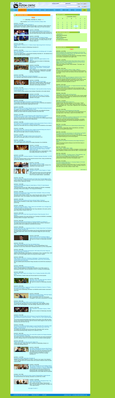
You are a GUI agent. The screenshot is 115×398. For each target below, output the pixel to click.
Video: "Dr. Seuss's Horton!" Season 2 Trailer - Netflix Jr (68, 69)
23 (84, 26)
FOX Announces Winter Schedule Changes (39, 37)
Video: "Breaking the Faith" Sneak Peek (22, 141)
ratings (41, 21)
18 (62, 26)
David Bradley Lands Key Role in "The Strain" (39, 95)
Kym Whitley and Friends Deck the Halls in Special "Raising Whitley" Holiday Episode (32, 375)
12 (67, 24)
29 (80, 28)
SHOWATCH (59, 34)
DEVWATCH (59, 36)
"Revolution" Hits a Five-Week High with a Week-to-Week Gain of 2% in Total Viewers (40, 280)
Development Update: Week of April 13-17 (65, 101)
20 (71, 26)
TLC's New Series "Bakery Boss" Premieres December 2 (26, 76)
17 (58, 26)
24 (58, 28)
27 (71, 28)
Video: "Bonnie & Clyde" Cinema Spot (38, 81)
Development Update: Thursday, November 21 (24, 24)
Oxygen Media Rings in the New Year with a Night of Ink (26, 342)
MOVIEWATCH (60, 38)
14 (75, 24)
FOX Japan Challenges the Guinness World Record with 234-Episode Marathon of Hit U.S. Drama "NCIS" (41, 349)
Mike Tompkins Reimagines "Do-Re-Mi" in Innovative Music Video (28, 101)
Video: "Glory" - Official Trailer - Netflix (64, 148)
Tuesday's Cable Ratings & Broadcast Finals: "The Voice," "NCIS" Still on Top (40, 381)
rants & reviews (31, 21)
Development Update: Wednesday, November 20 (24, 358)
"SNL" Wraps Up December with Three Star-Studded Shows (27, 244)
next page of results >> (33, 388)
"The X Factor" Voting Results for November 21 (40, 31)
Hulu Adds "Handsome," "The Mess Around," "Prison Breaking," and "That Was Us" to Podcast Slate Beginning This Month (70, 155)
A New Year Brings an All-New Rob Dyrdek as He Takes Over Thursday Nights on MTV (32, 178)
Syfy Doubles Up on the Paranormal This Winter (24, 266)
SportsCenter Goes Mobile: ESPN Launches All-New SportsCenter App (29, 302)
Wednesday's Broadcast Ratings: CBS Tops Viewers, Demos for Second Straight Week (41, 295)
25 (62, 28)
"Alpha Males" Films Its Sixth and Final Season (66, 94)
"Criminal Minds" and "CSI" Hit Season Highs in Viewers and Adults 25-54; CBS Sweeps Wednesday (41, 237)
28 (75, 28)
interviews (37, 21)
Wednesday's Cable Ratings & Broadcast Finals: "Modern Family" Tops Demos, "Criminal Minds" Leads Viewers (40, 67)
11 (62, 24)
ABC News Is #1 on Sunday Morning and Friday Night (67, 110)
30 (84, 28)
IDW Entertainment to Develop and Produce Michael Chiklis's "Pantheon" (29, 200)
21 (75, 26)
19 (67, 26)
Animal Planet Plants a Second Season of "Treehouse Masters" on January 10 (30, 221)
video (45, 21)
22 (80, 26)
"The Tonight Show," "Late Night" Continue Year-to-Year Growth (27, 136)
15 (80, 24)
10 (58, 24)
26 (67, 28)
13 (71, 24)
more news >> (84, 169)
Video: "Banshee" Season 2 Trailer (37, 163)
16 (84, 24)
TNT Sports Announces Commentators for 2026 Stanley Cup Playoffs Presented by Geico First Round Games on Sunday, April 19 (71, 134)
